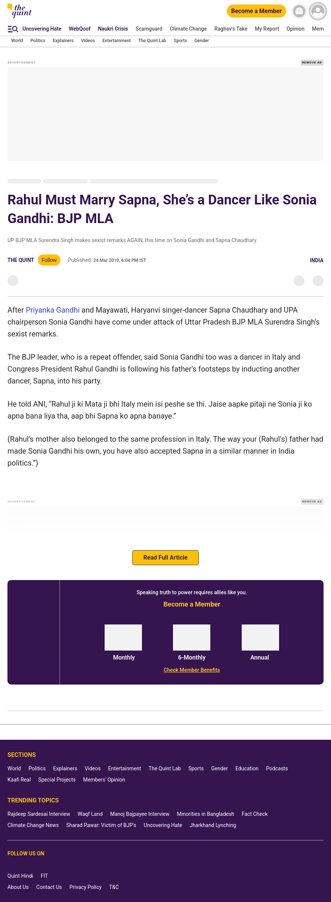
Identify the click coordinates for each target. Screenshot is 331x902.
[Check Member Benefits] (192, 670)
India (317, 260)
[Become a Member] (256, 11)
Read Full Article (165, 557)
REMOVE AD (312, 62)
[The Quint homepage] (19, 18)
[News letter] (299, 11)
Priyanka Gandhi (53, 310)
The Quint (20, 260)
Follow (48, 260)
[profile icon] (317, 11)
